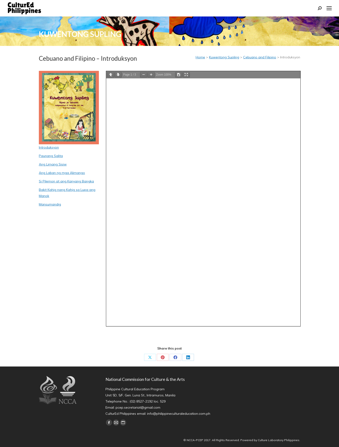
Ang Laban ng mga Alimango (62, 173)
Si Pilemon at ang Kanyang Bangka (66, 181)
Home (200, 57)
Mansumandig (50, 204)
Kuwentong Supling (224, 57)
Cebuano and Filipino (259, 57)
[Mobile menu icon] (329, 8)
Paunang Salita (51, 156)
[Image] (69, 107)
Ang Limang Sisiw (53, 164)
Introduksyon (49, 147)
